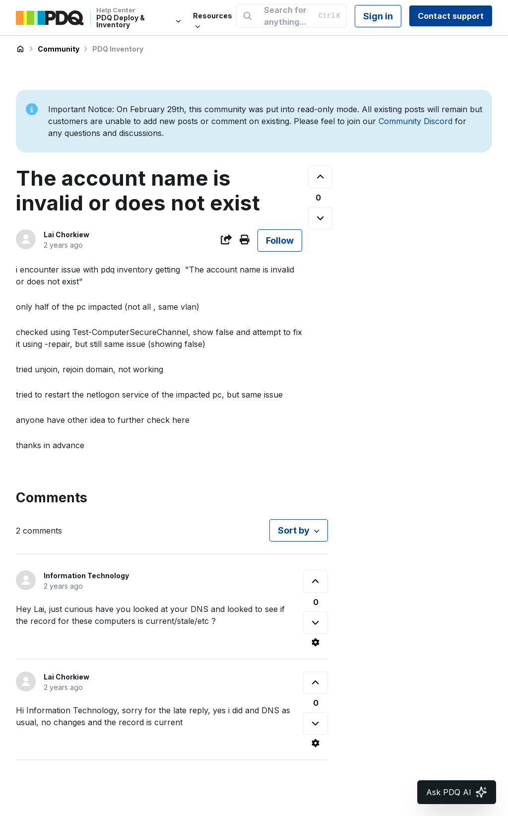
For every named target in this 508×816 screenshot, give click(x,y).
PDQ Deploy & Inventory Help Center (20, 49)
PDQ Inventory (117, 49)
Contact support (451, 16)
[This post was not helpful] (320, 218)
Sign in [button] (378, 16)
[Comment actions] (315, 642)
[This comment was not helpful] (315, 623)
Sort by (294, 530)
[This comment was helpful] (315, 581)
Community (58, 49)
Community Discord (415, 121)
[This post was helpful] (320, 177)
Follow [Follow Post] (280, 240)
